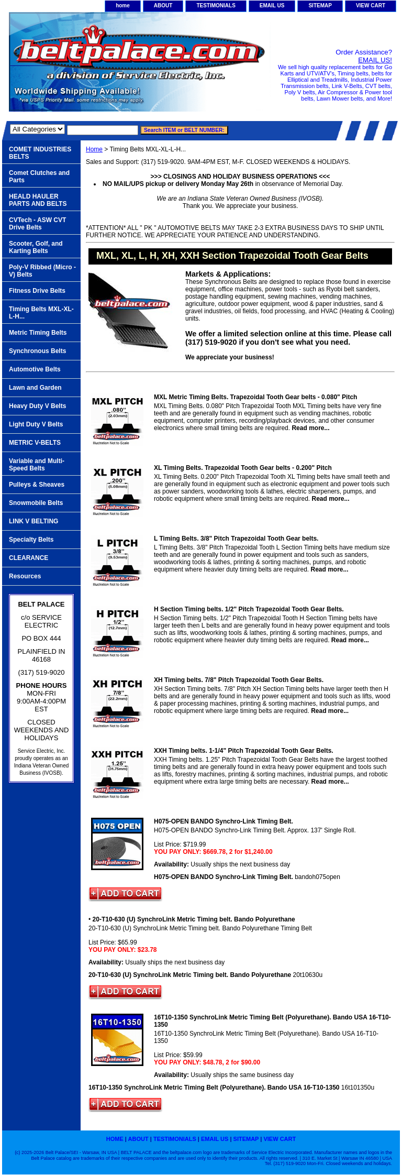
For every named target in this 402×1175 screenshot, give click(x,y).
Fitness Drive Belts (37, 290)
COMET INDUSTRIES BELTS (40, 153)
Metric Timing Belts (37, 332)
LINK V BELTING (33, 521)
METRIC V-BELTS (35, 442)
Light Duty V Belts (36, 424)
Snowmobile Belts (36, 503)
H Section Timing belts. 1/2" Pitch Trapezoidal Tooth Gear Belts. (249, 609)
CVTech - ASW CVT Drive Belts (37, 223)
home (123, 5)
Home (94, 149)
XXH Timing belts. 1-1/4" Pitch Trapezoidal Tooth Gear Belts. (243, 750)
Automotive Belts (35, 369)
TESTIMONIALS (215, 5)
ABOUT (163, 5)
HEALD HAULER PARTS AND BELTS (37, 200)
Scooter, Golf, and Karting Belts (36, 247)
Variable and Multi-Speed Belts (36, 464)
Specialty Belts (31, 539)
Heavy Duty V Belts (37, 406)
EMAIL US (272, 5)
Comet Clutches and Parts (39, 176)
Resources (25, 576)
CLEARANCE (28, 558)
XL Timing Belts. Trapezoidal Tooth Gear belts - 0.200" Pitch (243, 467)
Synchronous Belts (37, 351)
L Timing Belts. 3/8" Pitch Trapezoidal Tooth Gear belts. (236, 538)
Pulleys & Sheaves (36, 484)
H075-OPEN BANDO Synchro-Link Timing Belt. (223, 821)
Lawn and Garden (35, 387)
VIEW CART (370, 5)
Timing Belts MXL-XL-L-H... (41, 312)
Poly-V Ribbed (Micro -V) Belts (42, 270)
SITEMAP (319, 5)
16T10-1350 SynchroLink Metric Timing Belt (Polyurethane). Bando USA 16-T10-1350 (272, 1021)
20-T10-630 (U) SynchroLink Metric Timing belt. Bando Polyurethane (194, 919)
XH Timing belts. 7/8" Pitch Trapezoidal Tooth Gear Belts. (238, 680)
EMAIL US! (375, 60)
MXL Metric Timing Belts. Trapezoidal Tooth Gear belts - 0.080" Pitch (255, 397)
